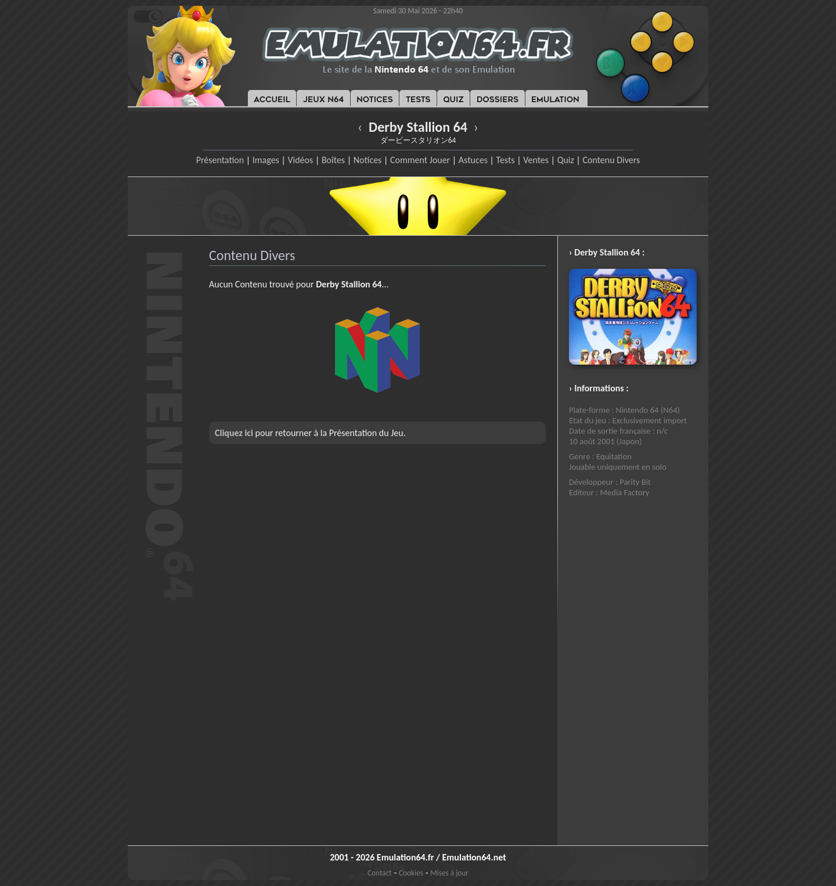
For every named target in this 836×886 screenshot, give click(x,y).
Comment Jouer (420, 159)
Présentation (220, 159)
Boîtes (333, 159)
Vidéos (300, 159)
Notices (368, 159)
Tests (505, 159)
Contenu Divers (611, 159)
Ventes (536, 159)
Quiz (565, 159)
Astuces (473, 159)
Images (266, 159)
